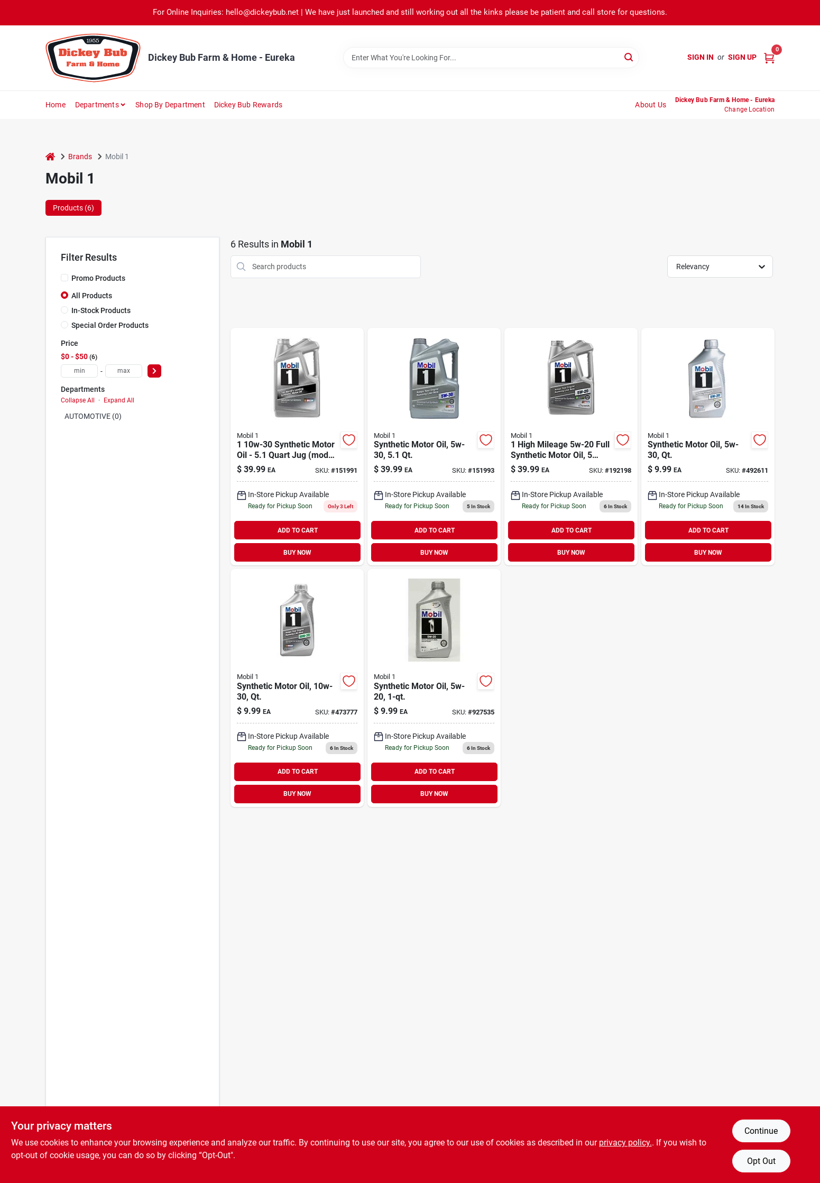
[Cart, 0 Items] (769, 57)
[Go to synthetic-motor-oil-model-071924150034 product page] (297, 447)
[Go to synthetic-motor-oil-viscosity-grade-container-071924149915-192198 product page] (571, 447)
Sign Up (742, 57)
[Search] (629, 57)
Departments (97, 104)
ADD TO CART (298, 530)
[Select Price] (154, 371)
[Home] (50, 156)
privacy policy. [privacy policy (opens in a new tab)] (625, 1143)
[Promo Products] (64, 277)
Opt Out (761, 1161)
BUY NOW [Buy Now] (297, 552)
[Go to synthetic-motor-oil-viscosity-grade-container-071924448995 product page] (434, 447)
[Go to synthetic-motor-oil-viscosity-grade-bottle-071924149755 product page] (434, 688)
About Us (650, 104)
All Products (91, 295)
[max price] (123, 371)
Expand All (119, 400)
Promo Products (98, 278)
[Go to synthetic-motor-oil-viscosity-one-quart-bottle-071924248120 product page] (708, 447)
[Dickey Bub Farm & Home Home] (93, 58)
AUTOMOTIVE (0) (93, 416)
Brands (80, 156)
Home (55, 104)
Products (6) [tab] (73, 208)
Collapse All (78, 400)
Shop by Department (170, 104)
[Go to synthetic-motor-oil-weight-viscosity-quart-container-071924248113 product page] (297, 688)
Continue (761, 1131)
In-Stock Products (101, 310)
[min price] (79, 371)
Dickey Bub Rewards (248, 104)
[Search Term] (491, 57)
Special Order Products (110, 325)
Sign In (700, 57)
